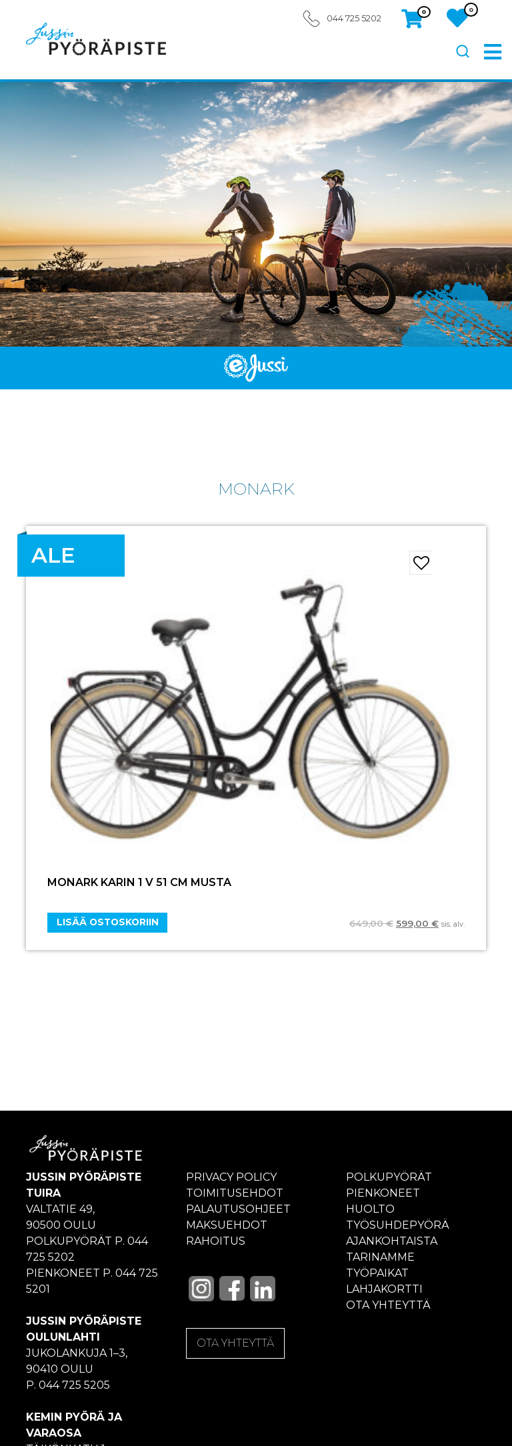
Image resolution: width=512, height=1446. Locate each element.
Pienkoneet (383, 1193)
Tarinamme (380, 1257)
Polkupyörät (389, 1177)
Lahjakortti (384, 1289)
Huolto (370, 1209)
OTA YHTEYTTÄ (235, 1343)
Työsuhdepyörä (397, 1225)
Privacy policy (231, 1177)
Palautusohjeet (238, 1209)
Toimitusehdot (234, 1193)
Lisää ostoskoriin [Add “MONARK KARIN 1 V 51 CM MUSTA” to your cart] (108, 922)
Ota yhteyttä (388, 1305)
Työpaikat (377, 1273)
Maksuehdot (226, 1225)
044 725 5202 (354, 18)
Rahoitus (215, 1241)
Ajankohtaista (391, 1241)
